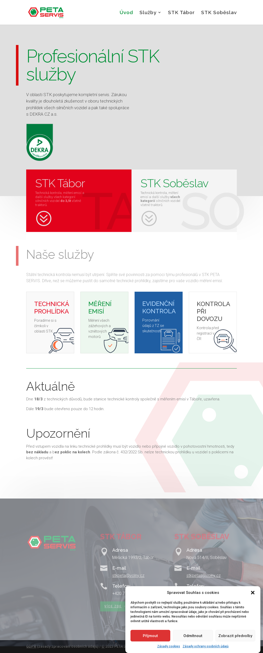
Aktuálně (50, 386)
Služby (147, 13)
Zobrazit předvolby (235, 642)
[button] (252, 599)
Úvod (126, 13)
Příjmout (150, 642)
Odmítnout (192, 642)
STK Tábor (181, 13)
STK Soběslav (219, 13)
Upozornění (58, 433)
